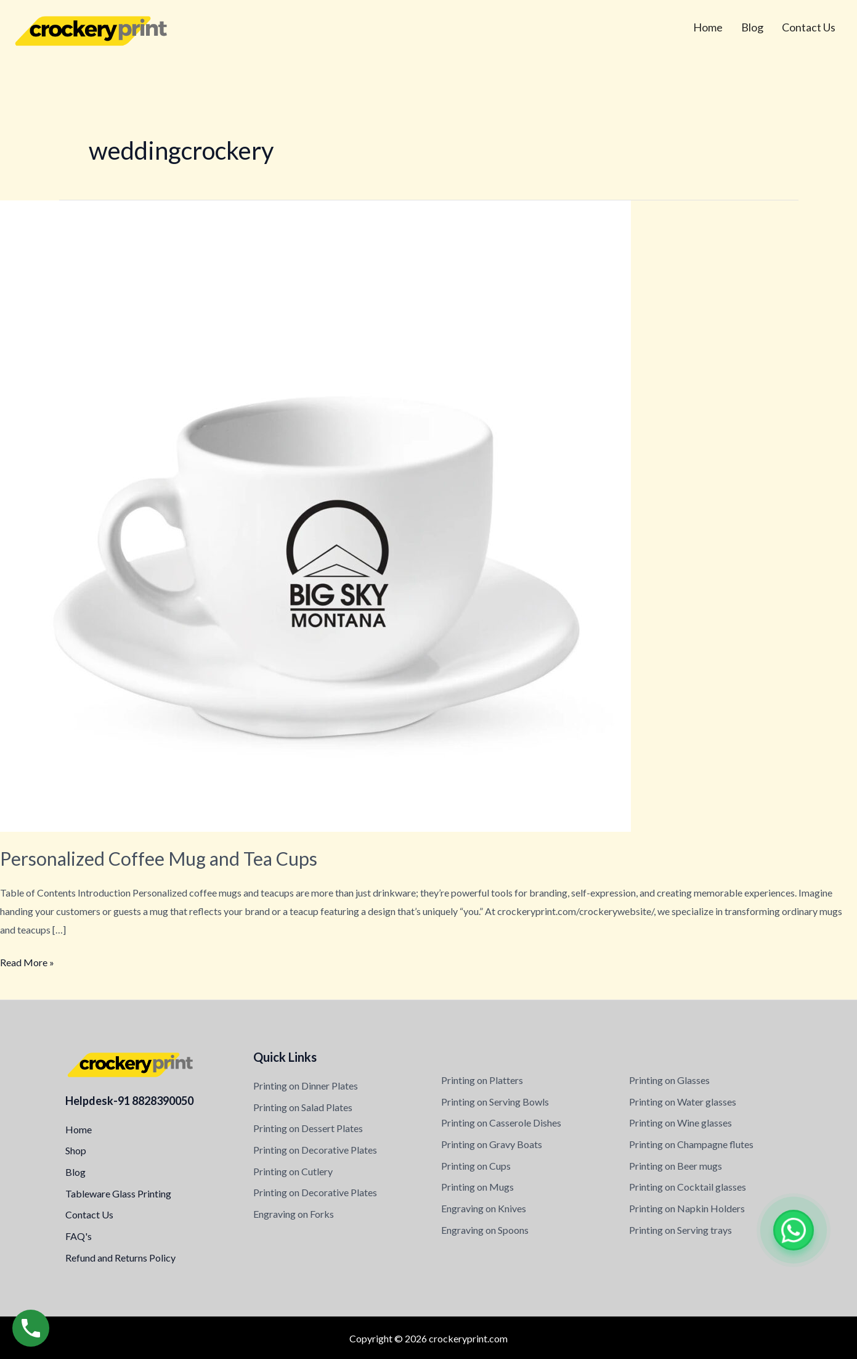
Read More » (27, 960)
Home (708, 27)
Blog (752, 27)
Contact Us (808, 27)
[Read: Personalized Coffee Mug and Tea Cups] (315, 514)
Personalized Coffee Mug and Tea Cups (158, 858)
